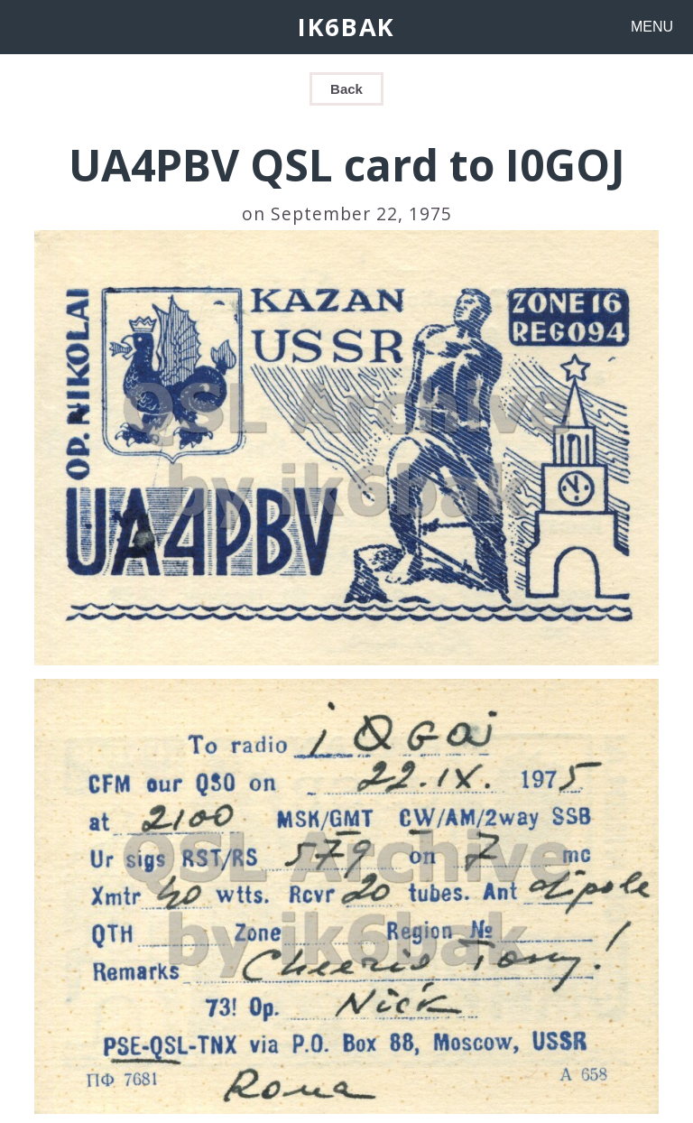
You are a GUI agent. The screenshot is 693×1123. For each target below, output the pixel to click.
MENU (652, 26)
